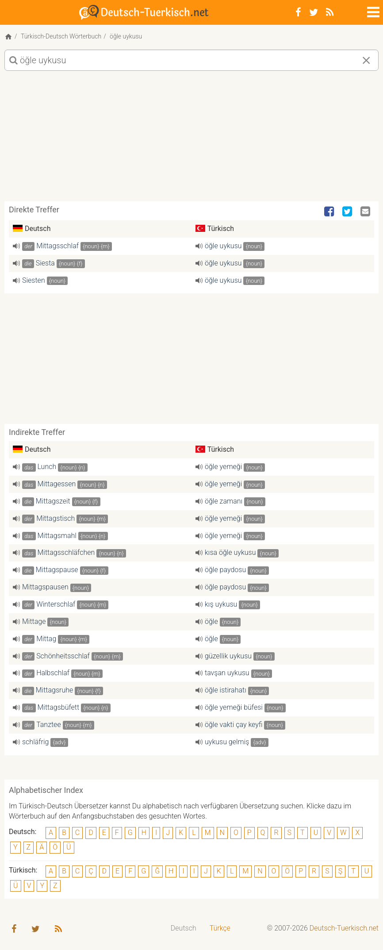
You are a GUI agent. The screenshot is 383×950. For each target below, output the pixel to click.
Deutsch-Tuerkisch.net (344, 928)
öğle (211, 621)
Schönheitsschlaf (63, 656)
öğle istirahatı (225, 690)
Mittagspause (57, 569)
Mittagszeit (53, 501)
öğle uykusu (223, 246)
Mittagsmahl (57, 535)
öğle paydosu (225, 569)
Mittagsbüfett (59, 707)
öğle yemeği (223, 466)
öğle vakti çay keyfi (234, 724)
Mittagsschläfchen (66, 552)
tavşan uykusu (227, 673)
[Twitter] (313, 12)
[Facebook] (298, 12)
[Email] (366, 212)
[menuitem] (183, 928)
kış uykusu (221, 604)
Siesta (45, 263)
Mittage (34, 621)
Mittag (46, 639)
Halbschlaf (52, 673)
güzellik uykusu (228, 656)
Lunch (47, 466)
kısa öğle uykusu (230, 552)
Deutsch (183, 928)
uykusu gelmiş (227, 742)
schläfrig (35, 742)
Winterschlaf (55, 604)
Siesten (33, 280)
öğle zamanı (223, 501)
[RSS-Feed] (329, 12)
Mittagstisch (55, 518)
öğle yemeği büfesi (234, 707)
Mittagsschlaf (57, 246)
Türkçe (220, 928)
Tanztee (48, 724)
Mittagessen (57, 484)
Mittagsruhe (54, 690)
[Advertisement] (191, 139)
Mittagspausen (45, 587)
